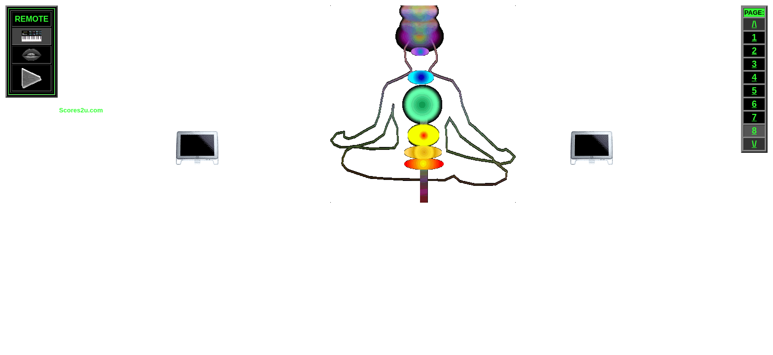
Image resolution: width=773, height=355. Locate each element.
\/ (754, 144)
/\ (754, 24)
